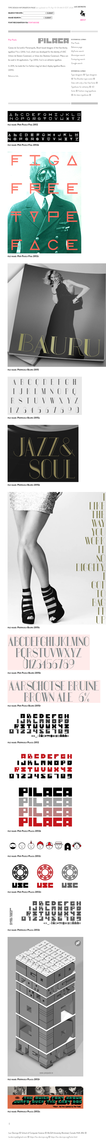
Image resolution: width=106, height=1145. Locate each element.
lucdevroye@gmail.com (17, 1137)
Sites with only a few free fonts (83, 82)
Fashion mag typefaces (87, 90)
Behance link (13, 76)
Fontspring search (78, 59)
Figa (31, 59)
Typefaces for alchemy (80, 86)
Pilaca (17, 51)
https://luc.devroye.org (39, 1137)
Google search (76, 63)
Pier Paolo (75, 43)
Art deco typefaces (81, 95)
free (27, 51)
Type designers (77, 74)
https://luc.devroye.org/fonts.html (64, 1137)
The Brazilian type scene (83, 78)
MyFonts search (77, 51)
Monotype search (78, 55)
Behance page (76, 47)
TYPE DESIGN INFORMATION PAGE (21, 8)
